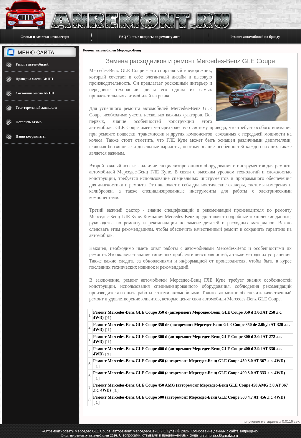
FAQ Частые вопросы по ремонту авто (149, 37)
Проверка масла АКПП (34, 79)
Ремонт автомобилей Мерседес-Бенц (112, 50)
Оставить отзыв (29, 122)
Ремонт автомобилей (32, 64)
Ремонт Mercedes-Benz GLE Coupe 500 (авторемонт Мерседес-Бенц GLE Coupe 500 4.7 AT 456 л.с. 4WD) (189, 395)
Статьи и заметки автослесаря (45, 37)
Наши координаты (31, 136)
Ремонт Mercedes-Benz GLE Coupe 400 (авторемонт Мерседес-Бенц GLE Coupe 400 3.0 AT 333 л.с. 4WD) (189, 371)
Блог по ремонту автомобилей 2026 (89, 433)
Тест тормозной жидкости (36, 108)
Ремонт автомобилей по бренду (255, 37)
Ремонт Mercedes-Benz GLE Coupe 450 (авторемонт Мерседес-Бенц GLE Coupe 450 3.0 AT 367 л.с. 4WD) (189, 359)
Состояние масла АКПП (35, 93)
